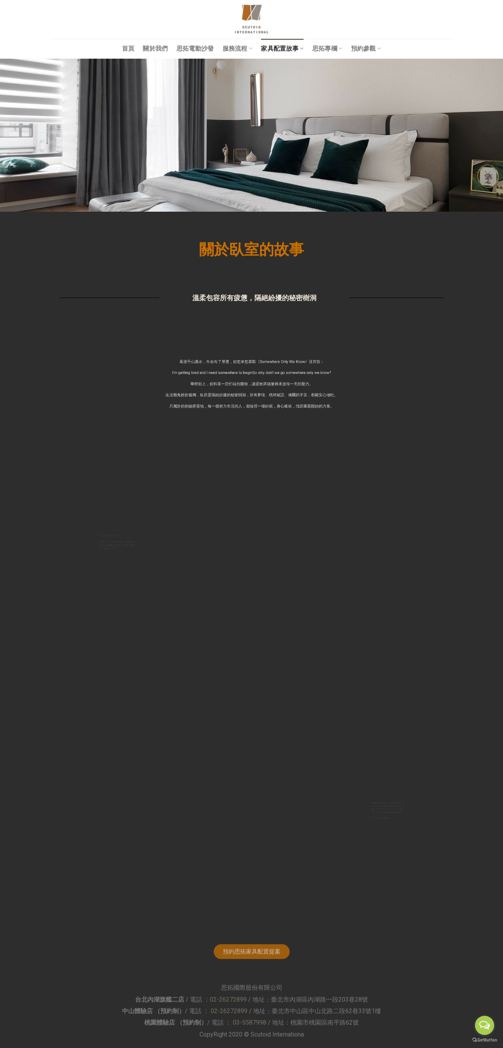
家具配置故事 (282, 48)
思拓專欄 (327, 48)
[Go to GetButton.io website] (484, 1040)
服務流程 (238, 48)
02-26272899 (228, 999)
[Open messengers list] (484, 1025)
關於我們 (155, 48)
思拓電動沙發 (195, 48)
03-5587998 (249, 1022)
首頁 (128, 48)
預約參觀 (366, 48)
